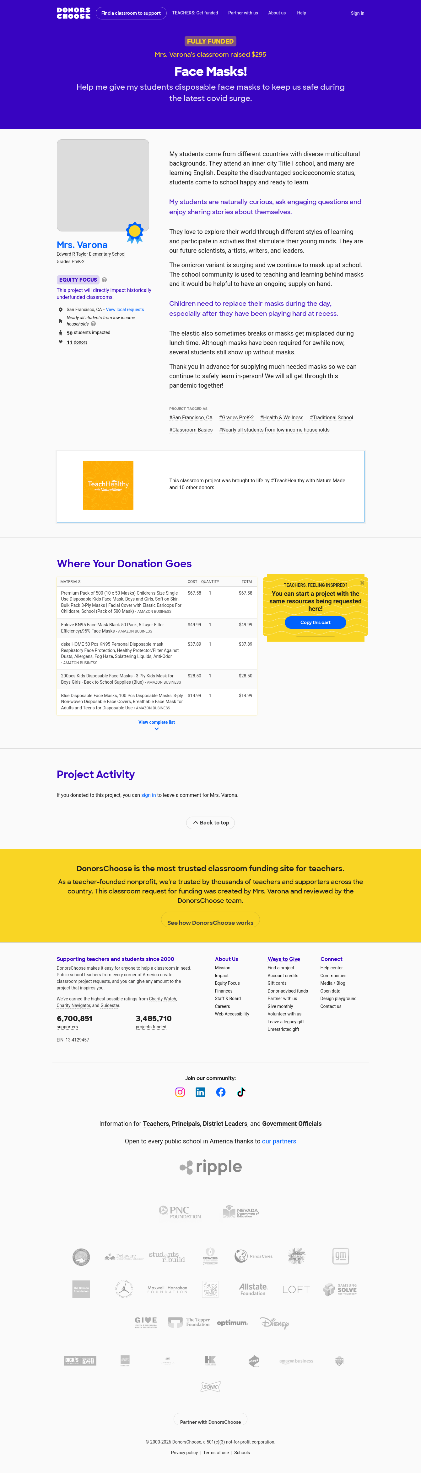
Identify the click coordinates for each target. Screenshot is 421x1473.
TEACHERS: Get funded (195, 12)
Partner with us (243, 12)
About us (277, 12)
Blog (341, 983)
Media (327, 983)
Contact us (331, 1006)
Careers (222, 1006)
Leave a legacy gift (286, 1021)
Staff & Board (228, 998)
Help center (332, 967)
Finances (224, 990)
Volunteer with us (285, 1013)
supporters (92, 1021)
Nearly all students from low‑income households (276, 430)
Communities (334, 975)
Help (301, 12)
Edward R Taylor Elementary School (91, 254)
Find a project (281, 967)
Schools (242, 1447)
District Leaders (225, 1123)
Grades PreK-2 (238, 418)
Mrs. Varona (82, 245)
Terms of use (216, 1447)
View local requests (125, 309)
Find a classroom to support (131, 13)
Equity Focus (227, 983)
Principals (186, 1123)
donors (77, 341)
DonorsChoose (73, 13)
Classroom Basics (192, 430)
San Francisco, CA (192, 418)
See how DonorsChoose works (210, 920)
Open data (331, 990)
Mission (222, 967)
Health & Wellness (283, 418)
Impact (222, 975)
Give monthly (280, 1006)
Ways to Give (284, 959)
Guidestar (109, 1005)
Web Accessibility (232, 1013)
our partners (279, 1141)
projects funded (171, 1021)
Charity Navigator (73, 1005)
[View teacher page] (103, 185)
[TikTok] (241, 1092)
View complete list (156, 726)
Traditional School (333, 418)
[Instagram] (180, 1092)
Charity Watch (162, 998)
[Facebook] (221, 1092)
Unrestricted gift (283, 1029)
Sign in (357, 13)
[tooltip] (104, 279)
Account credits (283, 975)
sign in (148, 795)
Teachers (156, 1123)
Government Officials (292, 1123)
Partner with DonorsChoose (210, 1414)
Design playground (339, 998)
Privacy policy (184, 1447)
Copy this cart (315, 622)
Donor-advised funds (288, 990)
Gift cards (277, 983)
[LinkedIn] (200, 1092)
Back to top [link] (210, 822)
